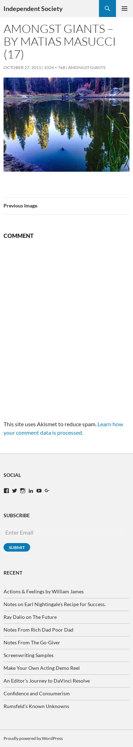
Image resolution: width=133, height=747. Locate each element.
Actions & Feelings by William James (44, 591)
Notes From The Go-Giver (32, 642)
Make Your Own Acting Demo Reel (42, 668)
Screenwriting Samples (29, 655)
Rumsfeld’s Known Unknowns (36, 706)
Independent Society (33, 8)
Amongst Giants (86, 67)
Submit (17, 547)
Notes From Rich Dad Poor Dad (38, 630)
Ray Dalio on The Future (30, 617)
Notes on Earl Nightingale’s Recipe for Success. (55, 604)
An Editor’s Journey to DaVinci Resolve (47, 681)
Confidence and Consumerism (37, 693)
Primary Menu (124, 8)
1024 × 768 (54, 67)
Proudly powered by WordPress (33, 738)
